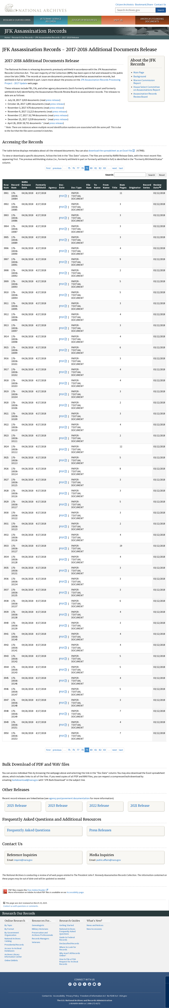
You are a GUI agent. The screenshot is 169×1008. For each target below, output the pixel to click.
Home (7, 37)
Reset (162, 175)
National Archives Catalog (12, 939)
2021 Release (139, 806)
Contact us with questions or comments (20, 906)
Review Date (157, 186)
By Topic (8, 925)
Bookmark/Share (144, 4)
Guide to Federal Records (67, 938)
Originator (135, 187)
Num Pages (123, 186)
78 (82, 168)
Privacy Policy (72, 995)
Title (114, 187)
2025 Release (17, 806)
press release (53, 100)
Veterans (36, 942)
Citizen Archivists (125, 4)
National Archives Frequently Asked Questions (67, 931)
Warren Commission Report (144, 82)
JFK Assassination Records (47, 37)
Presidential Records (14, 944)
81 (95, 168)
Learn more (141, 1002)
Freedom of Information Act (93, 995)
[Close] (165, 980)
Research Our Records (17, 20)
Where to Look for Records (67, 948)
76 (73, 168)
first (48, 168)
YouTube (89, 984)
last (121, 168)
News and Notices (95, 925)
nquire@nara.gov (23, 859)
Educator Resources (84, 20)
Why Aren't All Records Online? (69, 954)
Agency (53, 187)
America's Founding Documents (152, 20)
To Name (97, 186)
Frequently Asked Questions (28, 830)
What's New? (94, 920)
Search (161, 10)
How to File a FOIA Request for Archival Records (68, 961)
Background (139, 76)
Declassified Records (69, 943)
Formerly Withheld (41, 186)
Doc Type (76, 187)
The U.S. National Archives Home (35, 8)
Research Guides (69, 920)
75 (69, 168)
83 (104, 168)
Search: (109, 174)
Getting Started (66, 925)
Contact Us (160, 4)
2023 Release (57, 806)
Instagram (80, 984)
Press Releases (100, 830)
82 (100, 168)
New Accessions (94, 929)
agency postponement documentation (69, 798)
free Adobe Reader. (37, 890)
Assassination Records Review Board (145, 95)
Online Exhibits (11, 960)
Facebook (70, 984)
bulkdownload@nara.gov (25, 779)
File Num (88, 186)
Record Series (147, 186)
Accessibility (59, 995)
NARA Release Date (26, 184)
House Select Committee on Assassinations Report (146, 88)
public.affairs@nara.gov (108, 859)
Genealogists (38, 925)
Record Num (15, 186)
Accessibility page (75, 892)
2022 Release (99, 806)
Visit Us (118, 20)
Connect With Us (84, 979)
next (114, 168)
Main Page (138, 72)
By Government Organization (12, 933)
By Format (9, 929)
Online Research (15, 920)
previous (57, 168)
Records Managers (40, 938)
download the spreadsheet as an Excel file (110, 150)
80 (91, 168)
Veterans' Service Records (50, 20)
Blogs (94, 984)
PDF (62, 195)
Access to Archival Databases (13, 949)
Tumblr (84, 984)
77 (78, 168)
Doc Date (61, 186)
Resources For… (41, 920)
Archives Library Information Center (13, 955)
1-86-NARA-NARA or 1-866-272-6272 (84, 1003)
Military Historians (40, 929)
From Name (106, 186)
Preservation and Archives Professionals (42, 933)
